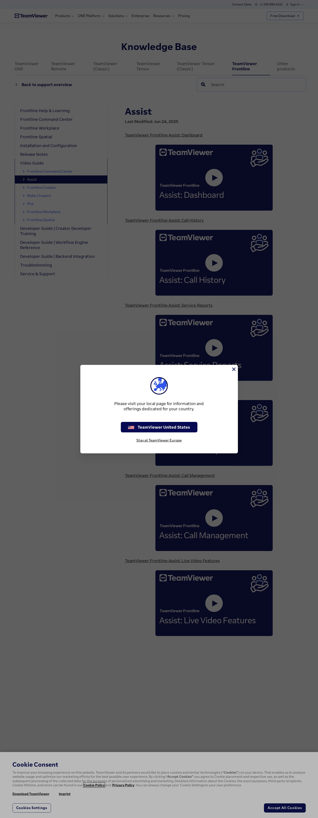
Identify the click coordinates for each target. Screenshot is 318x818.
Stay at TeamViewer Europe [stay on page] (159, 440)
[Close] (233, 369)
